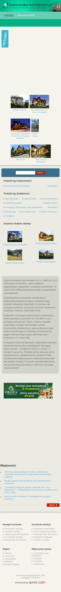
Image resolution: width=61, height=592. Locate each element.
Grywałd (53, 186)
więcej (51, 505)
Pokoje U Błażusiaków (46, 262)
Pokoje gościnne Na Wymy (15, 244)
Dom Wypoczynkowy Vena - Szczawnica (39, 111)
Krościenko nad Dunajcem (17, 186)
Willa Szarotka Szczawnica (40, 161)
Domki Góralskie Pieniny (46, 243)
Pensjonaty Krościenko (16, 540)
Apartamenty (30, 198)
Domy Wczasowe (13, 203)
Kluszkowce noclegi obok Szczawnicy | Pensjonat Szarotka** (20, 136)
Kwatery (53, 207)
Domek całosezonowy (14, 263)
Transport (9, 216)
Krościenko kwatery (14, 537)
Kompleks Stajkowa (43, 537)
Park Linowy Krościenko (45, 531)
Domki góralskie (49, 198)
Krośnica (38, 561)
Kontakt (9, 15)
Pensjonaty (10, 212)
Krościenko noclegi (14, 528)
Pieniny (8, 553)
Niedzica (9, 561)
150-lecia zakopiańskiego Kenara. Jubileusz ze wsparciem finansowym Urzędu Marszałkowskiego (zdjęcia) (27, 474)
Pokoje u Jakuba (35, 135)
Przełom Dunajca (42, 540)
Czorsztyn (9, 556)
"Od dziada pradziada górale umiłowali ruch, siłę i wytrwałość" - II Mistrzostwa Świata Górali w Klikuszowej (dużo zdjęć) (30, 490)
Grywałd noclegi (12, 531)
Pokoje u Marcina (19, 110)
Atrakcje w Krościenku (44, 528)
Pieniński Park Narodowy (46, 534)
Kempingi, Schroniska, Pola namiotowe (23, 207)
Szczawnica (10, 559)
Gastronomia (51, 203)
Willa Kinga (20, 160)
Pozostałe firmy (28, 212)
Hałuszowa (39, 564)
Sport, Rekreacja (49, 212)
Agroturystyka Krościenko (17, 534)
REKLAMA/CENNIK (26, 15)
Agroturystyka (11, 198)
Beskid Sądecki (12, 564)
